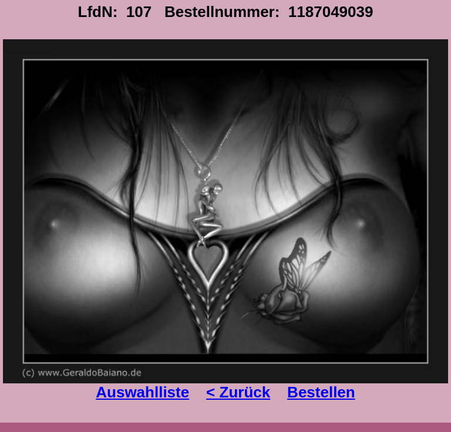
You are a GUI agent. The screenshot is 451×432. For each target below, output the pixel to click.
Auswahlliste (142, 392)
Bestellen (321, 392)
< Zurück (238, 392)
